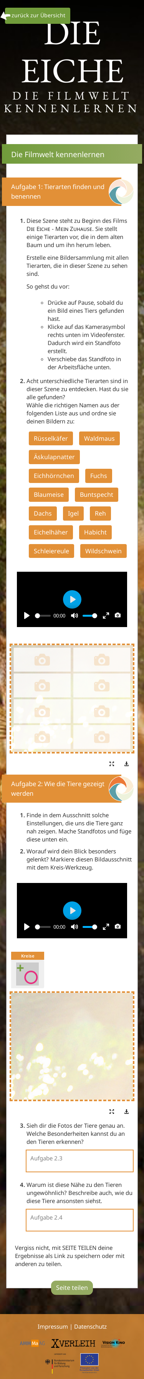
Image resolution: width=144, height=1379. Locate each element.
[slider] (43, 615)
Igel (73, 513)
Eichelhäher (51, 532)
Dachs (43, 513)
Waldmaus (99, 438)
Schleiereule (51, 551)
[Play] (27, 615)
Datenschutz (90, 1326)
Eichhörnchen (54, 475)
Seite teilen (72, 1287)
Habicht (95, 532)
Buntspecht (96, 494)
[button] (111, 764)
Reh (100, 513)
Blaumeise (49, 494)
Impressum (54, 1326)
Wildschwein (103, 551)
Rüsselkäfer (51, 438)
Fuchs (98, 475)
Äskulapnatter (54, 457)
